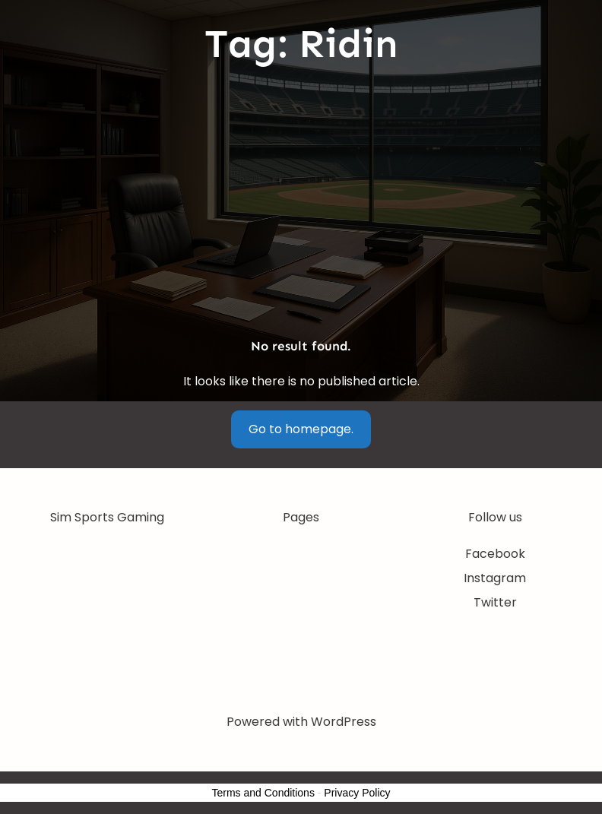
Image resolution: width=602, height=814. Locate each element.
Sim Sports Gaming (107, 517)
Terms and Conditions (263, 793)
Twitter (495, 602)
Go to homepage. (301, 429)
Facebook (495, 553)
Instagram (495, 578)
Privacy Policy (357, 793)
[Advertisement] (301, 202)
